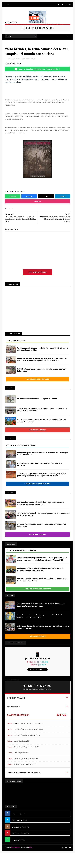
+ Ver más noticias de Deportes (37, 589)
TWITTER (15, 820)
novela (18, 58)
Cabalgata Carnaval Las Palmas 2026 (26, 759)
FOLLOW (24, 820)
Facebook (29, 196)
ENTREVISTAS (13, 706)
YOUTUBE (16, 833)
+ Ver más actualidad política (37, 484)
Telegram (62, 196)
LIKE (23, 814)
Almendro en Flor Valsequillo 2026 (25, 764)
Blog (30, 847)
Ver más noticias (37, 272)
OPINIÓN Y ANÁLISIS (16, 698)
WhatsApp (12, 196)
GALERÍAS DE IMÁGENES (18, 715)
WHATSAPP (16, 840)
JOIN (23, 840)
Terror (23, 58)
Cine (8, 58)
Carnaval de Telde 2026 (21, 741)
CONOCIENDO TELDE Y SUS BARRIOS (24, 773)
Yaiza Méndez (30, 58)
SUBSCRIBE (25, 833)
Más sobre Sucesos (37, 430)
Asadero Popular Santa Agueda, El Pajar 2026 (29, 723)
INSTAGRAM (16, 827)
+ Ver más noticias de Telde (37, 379)
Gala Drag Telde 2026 (21, 753)
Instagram (37, 201)
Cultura (13, 58)
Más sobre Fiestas (37, 636)
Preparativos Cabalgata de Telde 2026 (26, 747)
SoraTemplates (15, 847)
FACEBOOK (16, 814)
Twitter (46, 196)
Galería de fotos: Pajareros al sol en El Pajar (28, 729)
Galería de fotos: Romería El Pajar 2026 (27, 735)
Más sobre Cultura (37, 534)
